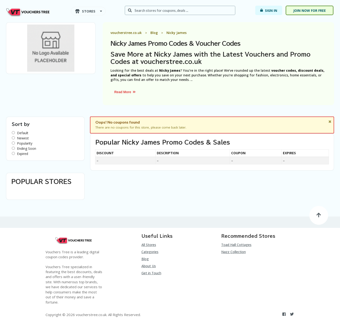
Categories (149, 252)
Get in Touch (151, 273)
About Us (148, 266)
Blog (145, 259)
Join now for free (309, 10)
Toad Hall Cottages (236, 244)
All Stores (148, 244)
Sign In (268, 10)
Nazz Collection (233, 252)
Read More (125, 92)
